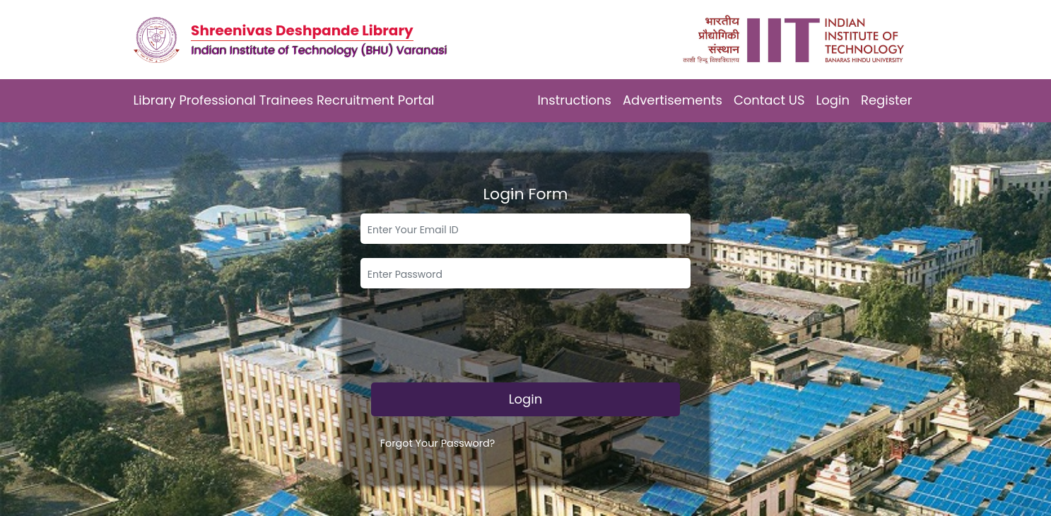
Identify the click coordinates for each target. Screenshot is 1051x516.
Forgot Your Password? (437, 443)
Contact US (769, 100)
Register (886, 100)
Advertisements (672, 100)
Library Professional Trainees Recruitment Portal (284, 100)
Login (833, 100)
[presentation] (525, 340)
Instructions (574, 100)
